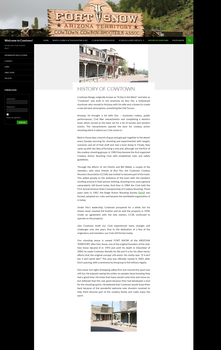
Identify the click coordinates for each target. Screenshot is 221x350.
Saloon (8, 78)
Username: (11, 99)
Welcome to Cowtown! (19, 40)
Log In (22, 122)
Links (7, 67)
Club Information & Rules (103, 40)
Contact (8, 61)
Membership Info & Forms (16, 55)
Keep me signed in (14, 117)
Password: (11, 107)
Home (45, 40)
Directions (9, 72)
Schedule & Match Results (130, 40)
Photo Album (178, 40)
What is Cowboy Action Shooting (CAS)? (70, 40)
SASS (141, 192)
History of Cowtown (158, 40)
